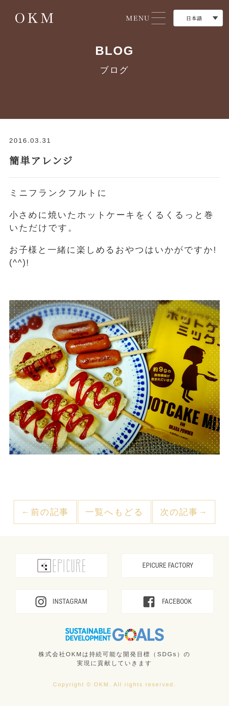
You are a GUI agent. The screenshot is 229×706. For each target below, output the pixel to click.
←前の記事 (45, 512)
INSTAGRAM (61, 601)
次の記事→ (184, 512)
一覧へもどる (114, 512)
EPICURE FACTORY (167, 565)
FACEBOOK (167, 601)
